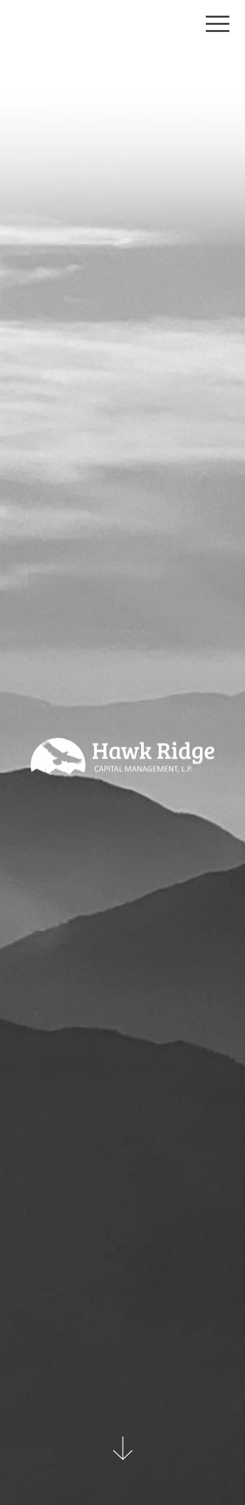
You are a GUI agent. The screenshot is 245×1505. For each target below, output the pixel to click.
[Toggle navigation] (217, 23)
